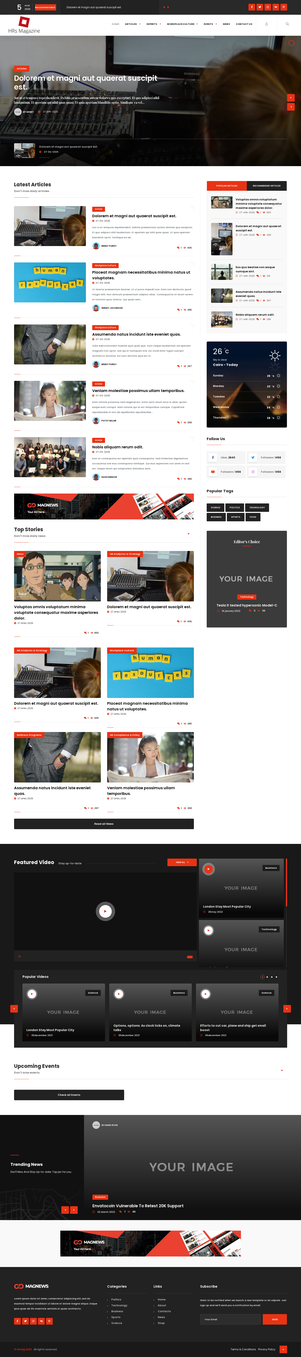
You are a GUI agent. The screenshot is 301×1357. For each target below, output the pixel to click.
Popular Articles (226, 185)
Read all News (103, 824)
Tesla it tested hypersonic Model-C (247, 605)
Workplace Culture (182, 24)
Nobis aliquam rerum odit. (117, 447)
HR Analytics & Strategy (125, 554)
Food (253, 517)
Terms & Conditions (243, 1349)
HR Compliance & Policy (125, 735)
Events (210, 24)
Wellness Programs (29, 735)
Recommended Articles (267, 185)
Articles (133, 24)
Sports (235, 517)
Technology (257, 507)
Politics (235, 507)
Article (98, 209)
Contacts (164, 1311)
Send (275, 1319)
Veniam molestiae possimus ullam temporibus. (138, 390)
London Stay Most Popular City (50, 1030)
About (162, 1305)
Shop (161, 1323)
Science (215, 507)
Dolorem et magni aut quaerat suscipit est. (94, 7)
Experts (154, 24)
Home (115, 24)
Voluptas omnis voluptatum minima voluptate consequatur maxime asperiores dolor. (56, 612)
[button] (262, 977)
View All (182, 862)
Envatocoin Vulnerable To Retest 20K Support (138, 1206)
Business (216, 517)
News (226, 24)
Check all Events (69, 1095)
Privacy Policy (266, 1349)
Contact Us (244, 24)
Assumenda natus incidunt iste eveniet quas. (136, 334)
